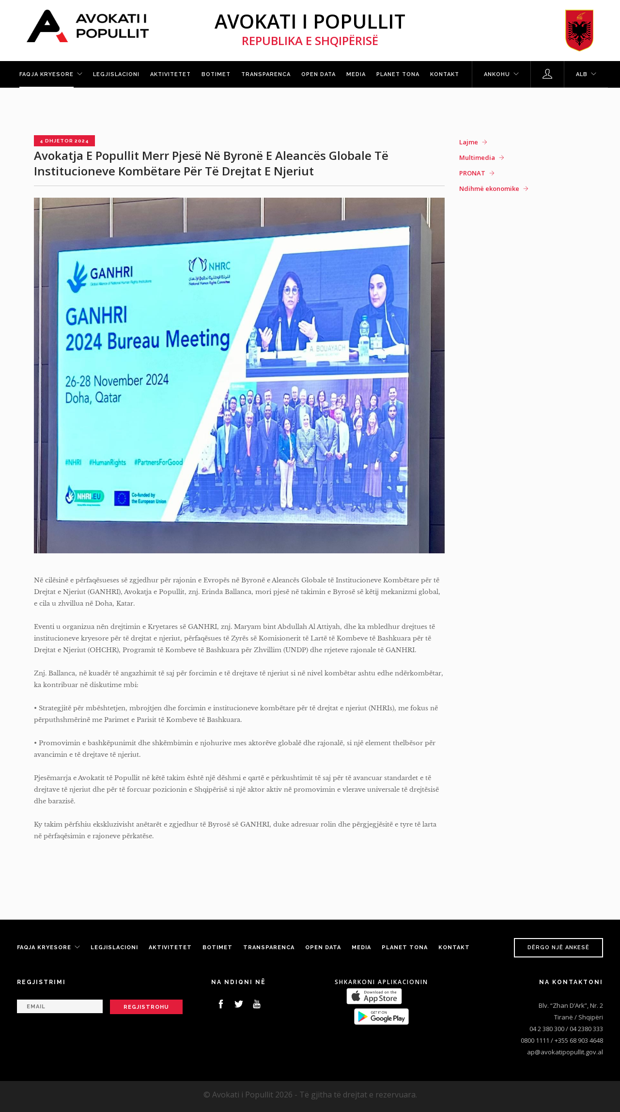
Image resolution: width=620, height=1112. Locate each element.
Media (356, 74)
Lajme (468, 142)
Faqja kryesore (46, 74)
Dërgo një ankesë (558, 947)
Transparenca (266, 74)
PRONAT (472, 173)
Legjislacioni (116, 74)
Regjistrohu (146, 1007)
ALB (582, 74)
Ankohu (497, 74)
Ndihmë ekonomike (489, 188)
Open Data (318, 74)
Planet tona (397, 74)
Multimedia (477, 157)
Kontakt (444, 74)
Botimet (216, 74)
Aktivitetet (170, 74)
